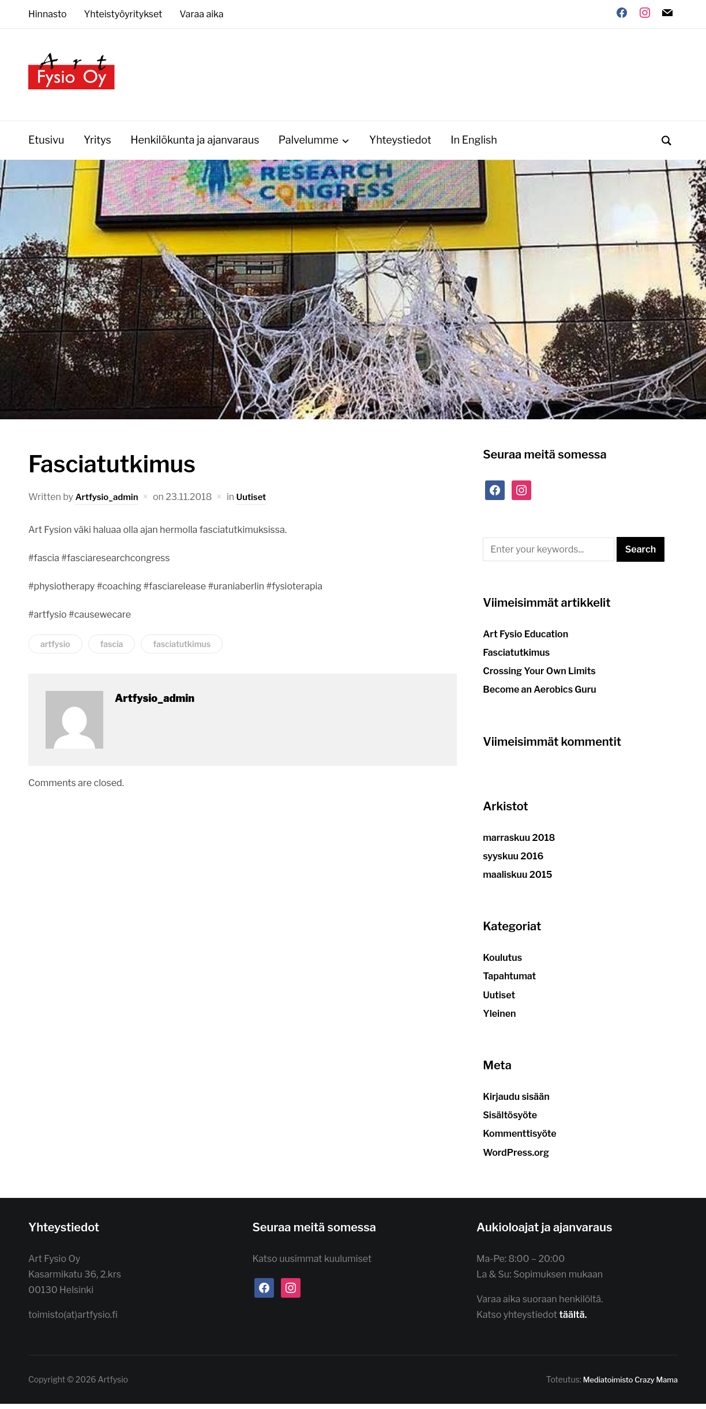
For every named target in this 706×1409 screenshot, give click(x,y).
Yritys (97, 145)
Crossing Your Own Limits (539, 676)
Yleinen (499, 1018)
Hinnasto (47, 14)
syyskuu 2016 (513, 860)
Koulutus (502, 962)
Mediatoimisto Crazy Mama (626, 1384)
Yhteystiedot (400, 145)
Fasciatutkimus (516, 657)
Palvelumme (309, 145)
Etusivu (46, 145)
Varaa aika (201, 14)
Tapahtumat (509, 981)
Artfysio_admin (109, 501)
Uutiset (257, 501)
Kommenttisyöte (519, 1138)
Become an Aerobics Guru (539, 694)
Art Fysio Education (525, 638)
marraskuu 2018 (519, 842)
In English (473, 145)
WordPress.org (516, 1157)
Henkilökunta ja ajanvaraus (194, 145)
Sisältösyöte (510, 1120)
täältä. (573, 1319)
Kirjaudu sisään (516, 1101)
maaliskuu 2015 (517, 879)
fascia (111, 649)
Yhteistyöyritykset (123, 14)
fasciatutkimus (182, 649)
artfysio (55, 649)
